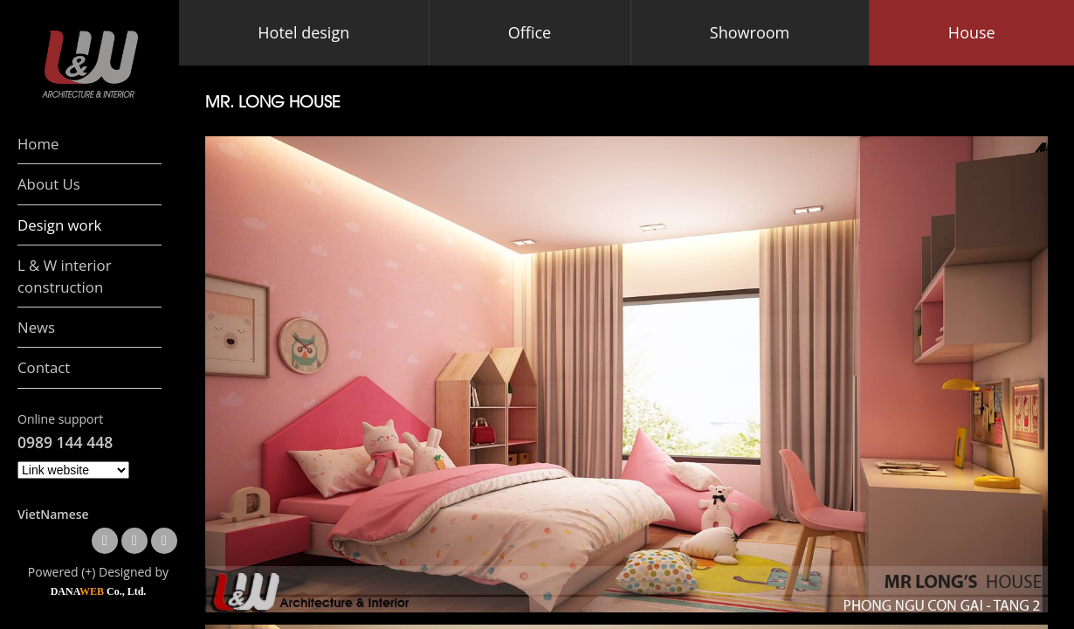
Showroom (749, 32)
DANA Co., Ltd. (99, 591)
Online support (60, 419)
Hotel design (303, 32)
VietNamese (53, 514)
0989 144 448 (65, 442)
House (971, 32)
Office (529, 32)
